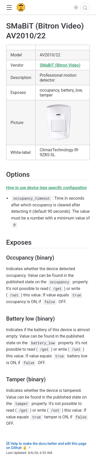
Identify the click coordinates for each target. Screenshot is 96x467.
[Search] (85, 8)
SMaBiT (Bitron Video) (60, 65)
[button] (9, 8)
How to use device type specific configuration (46, 187)
